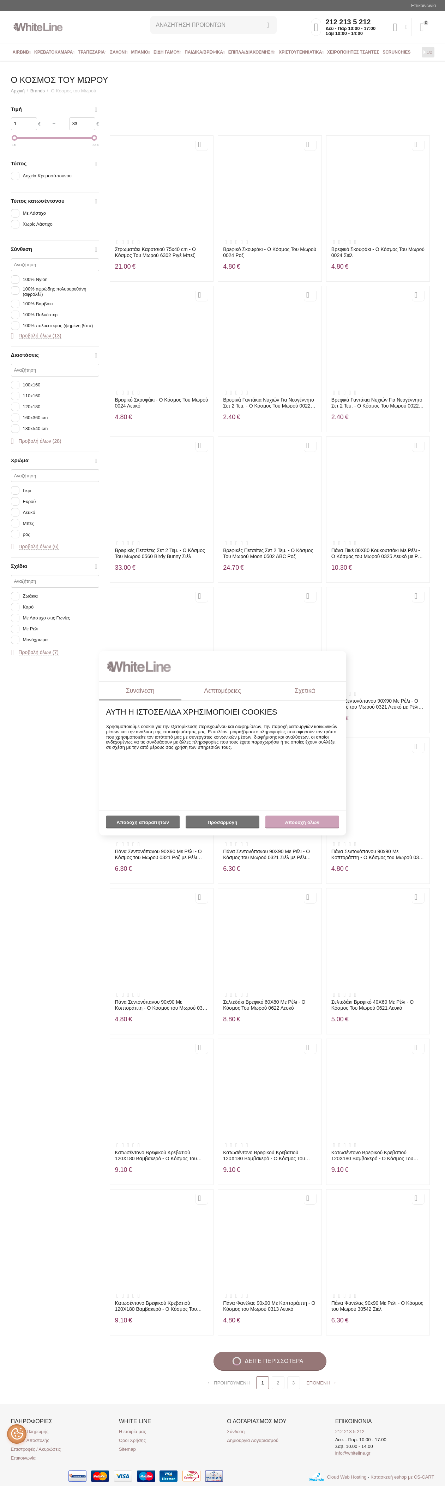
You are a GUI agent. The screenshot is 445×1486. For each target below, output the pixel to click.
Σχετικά (305, 690)
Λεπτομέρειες (222, 690)
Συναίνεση (140, 690)
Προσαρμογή (222, 824)
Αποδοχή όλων (302, 822)
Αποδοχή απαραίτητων (142, 822)
